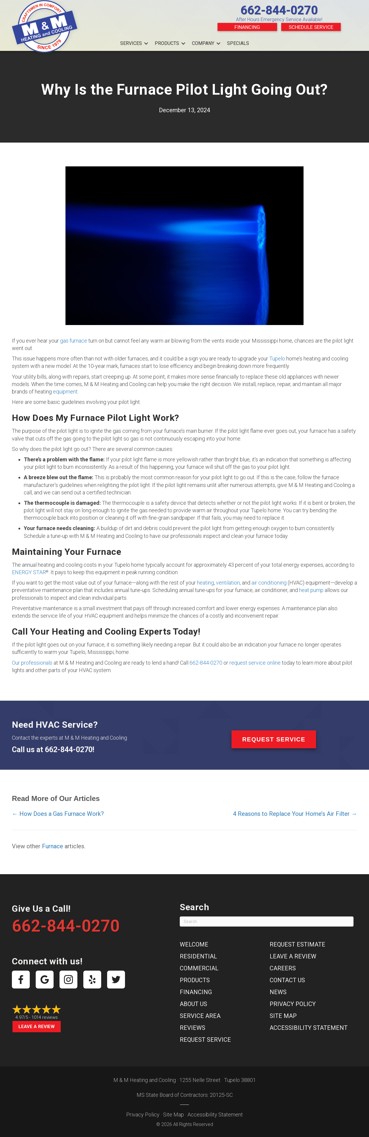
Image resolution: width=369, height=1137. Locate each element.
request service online (255, 663)
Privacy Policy (293, 1004)
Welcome (194, 944)
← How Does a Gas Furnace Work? (58, 813)
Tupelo (277, 358)
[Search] (267, 921)
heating (205, 583)
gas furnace (73, 341)
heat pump (311, 590)
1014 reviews (45, 1017)
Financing (247, 27)
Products (167, 43)
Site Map (283, 1015)
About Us (193, 1004)
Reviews (192, 1027)
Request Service (205, 1039)
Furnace (52, 846)
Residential (198, 956)
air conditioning (269, 583)
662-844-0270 (279, 10)
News (278, 992)
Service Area (200, 1015)
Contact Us (287, 980)
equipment (65, 391)
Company (203, 43)
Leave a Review (36, 1026)
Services (131, 43)
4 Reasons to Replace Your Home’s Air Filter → (295, 813)
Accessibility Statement (309, 1027)
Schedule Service (311, 27)
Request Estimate (297, 944)
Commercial (199, 968)
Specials (238, 43)
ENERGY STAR (29, 572)
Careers (283, 968)
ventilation (228, 583)
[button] (146, 43)
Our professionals (32, 663)
